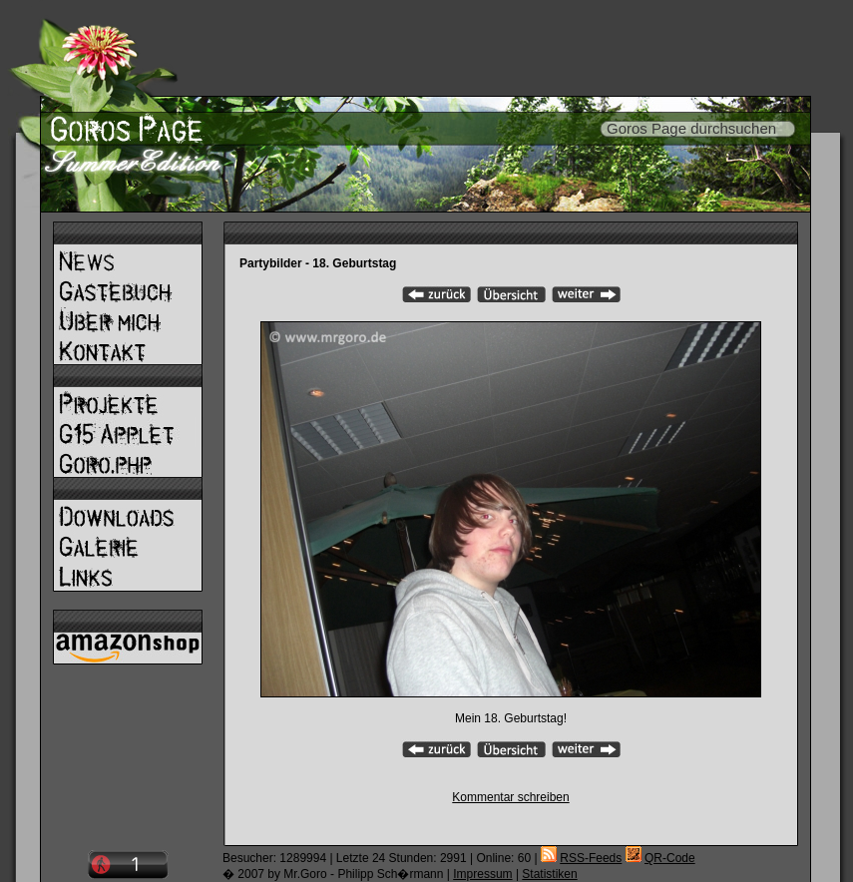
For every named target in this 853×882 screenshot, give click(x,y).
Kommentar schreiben (510, 797)
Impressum (482, 874)
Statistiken (549, 874)
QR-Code (669, 858)
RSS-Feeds (591, 858)
